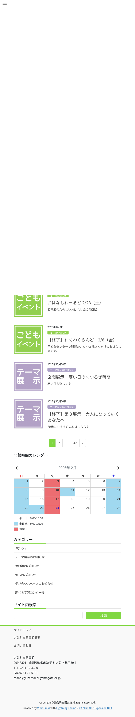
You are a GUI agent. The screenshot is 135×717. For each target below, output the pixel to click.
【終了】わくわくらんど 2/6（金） (82, 340)
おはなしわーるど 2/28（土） (75, 302)
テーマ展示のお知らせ (61, 370)
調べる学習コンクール (30, 592)
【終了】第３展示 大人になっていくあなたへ (83, 417)
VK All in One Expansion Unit (95, 708)
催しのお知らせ (58, 295)
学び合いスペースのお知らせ (34, 583)
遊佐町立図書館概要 (27, 637)
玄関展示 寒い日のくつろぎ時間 (79, 377)
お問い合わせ (22, 645)
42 (75, 443)
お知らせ (21, 548)
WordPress (43, 708)
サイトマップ (22, 630)
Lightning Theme (66, 708)
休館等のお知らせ (27, 566)
